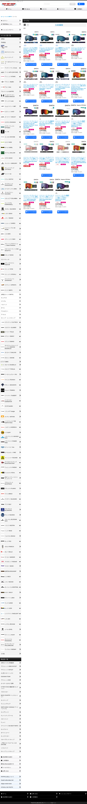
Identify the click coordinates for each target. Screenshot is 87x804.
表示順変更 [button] (59, 25)
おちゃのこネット (41, 802)
